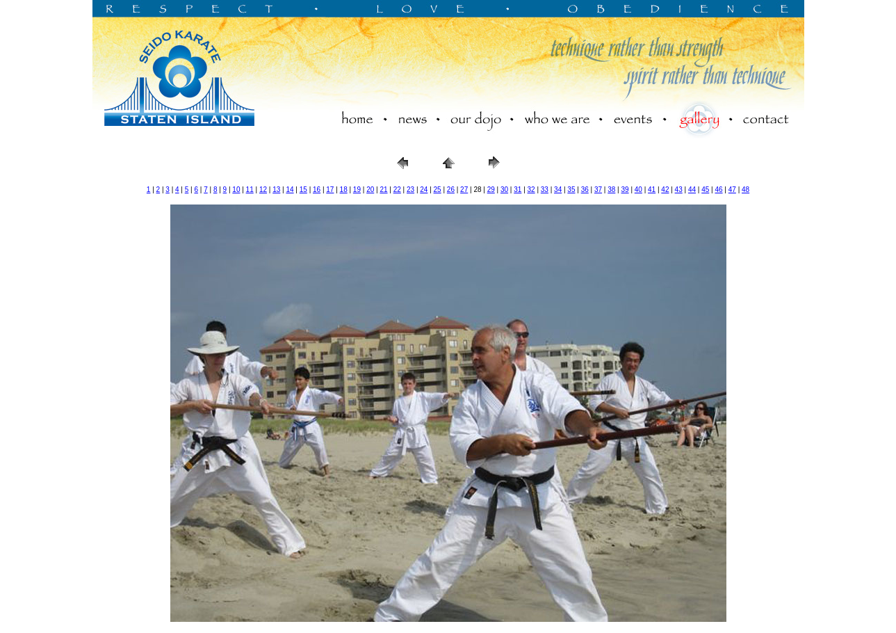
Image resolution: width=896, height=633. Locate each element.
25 (437, 189)
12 (263, 189)
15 (303, 189)
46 (718, 189)
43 (679, 189)
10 (236, 189)
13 (276, 189)
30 (504, 189)
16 (316, 189)
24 (423, 189)
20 (370, 189)
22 (397, 189)
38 (611, 189)
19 (357, 189)
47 (732, 189)
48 (745, 189)
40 (638, 189)
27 (464, 189)
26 (451, 189)
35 (571, 189)
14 (289, 189)
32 (531, 189)
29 (491, 189)
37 (598, 189)
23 (410, 189)
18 (344, 189)
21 (383, 189)
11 (250, 189)
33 (544, 189)
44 (692, 189)
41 (651, 189)
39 (624, 189)
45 (705, 189)
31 (517, 189)
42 (665, 189)
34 (558, 189)
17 (330, 189)
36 (585, 189)
